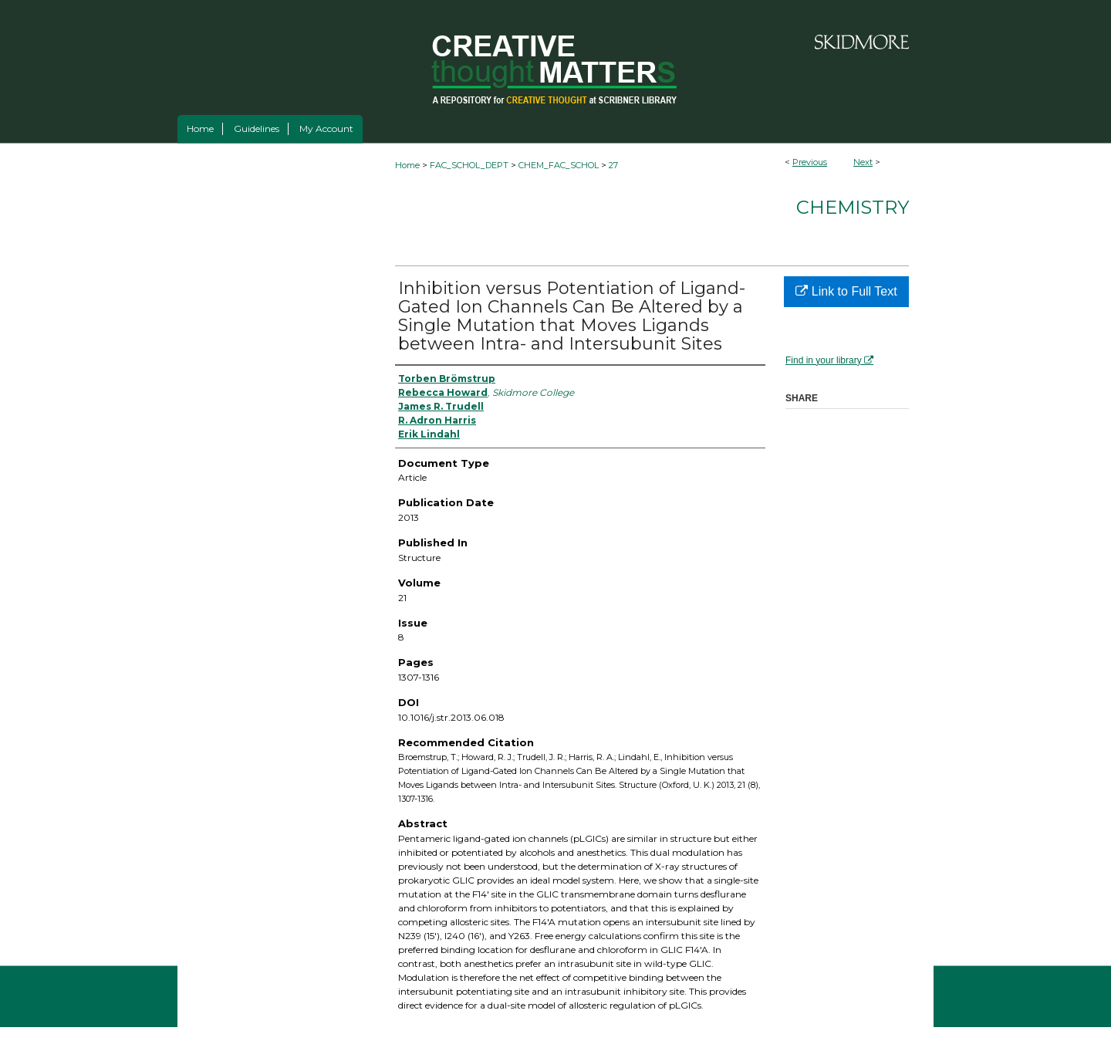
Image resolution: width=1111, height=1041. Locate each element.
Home (407, 165)
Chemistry (852, 207)
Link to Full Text (846, 291)
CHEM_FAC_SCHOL (558, 165)
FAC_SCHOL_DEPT (469, 165)
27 (613, 165)
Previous (809, 162)
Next (863, 162)
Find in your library (829, 360)
